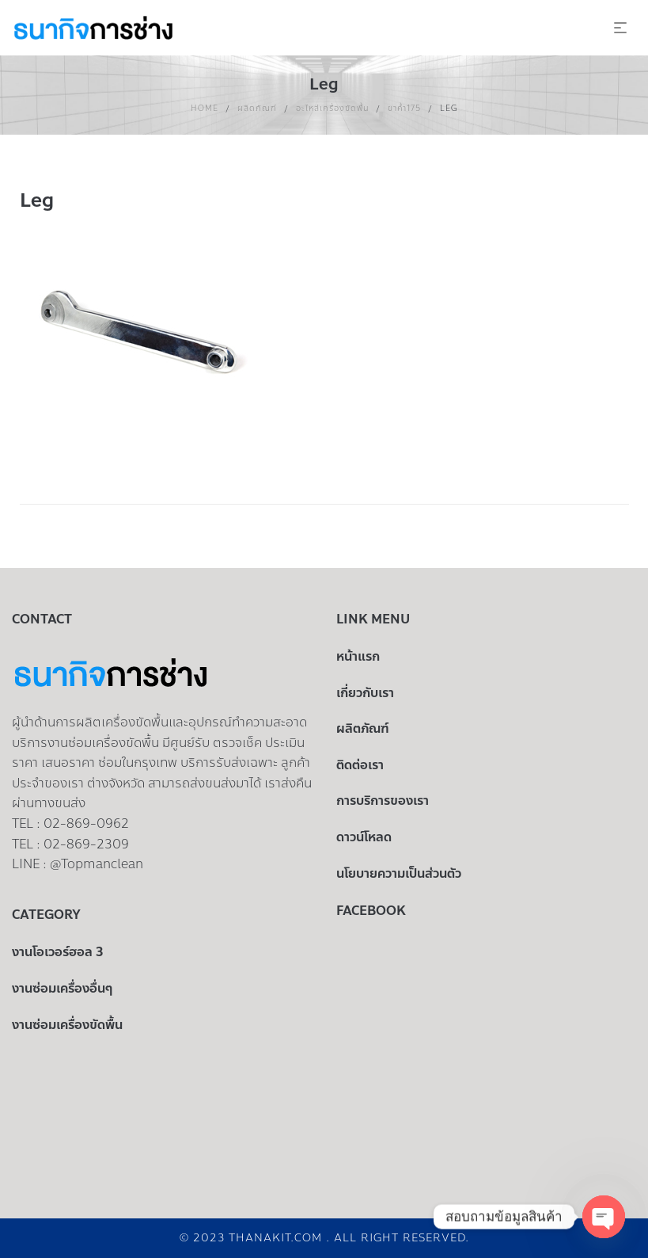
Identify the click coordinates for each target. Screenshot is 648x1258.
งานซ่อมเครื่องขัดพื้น (67, 1025)
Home (204, 108)
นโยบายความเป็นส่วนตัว (398, 873)
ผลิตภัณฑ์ (257, 108)
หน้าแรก (358, 656)
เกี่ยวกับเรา (365, 693)
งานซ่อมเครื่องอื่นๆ (62, 988)
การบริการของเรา (382, 800)
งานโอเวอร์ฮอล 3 (58, 952)
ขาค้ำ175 (404, 108)
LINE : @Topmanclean (77, 864)
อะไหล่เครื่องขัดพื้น (332, 108)
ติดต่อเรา (360, 765)
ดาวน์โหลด (364, 837)
